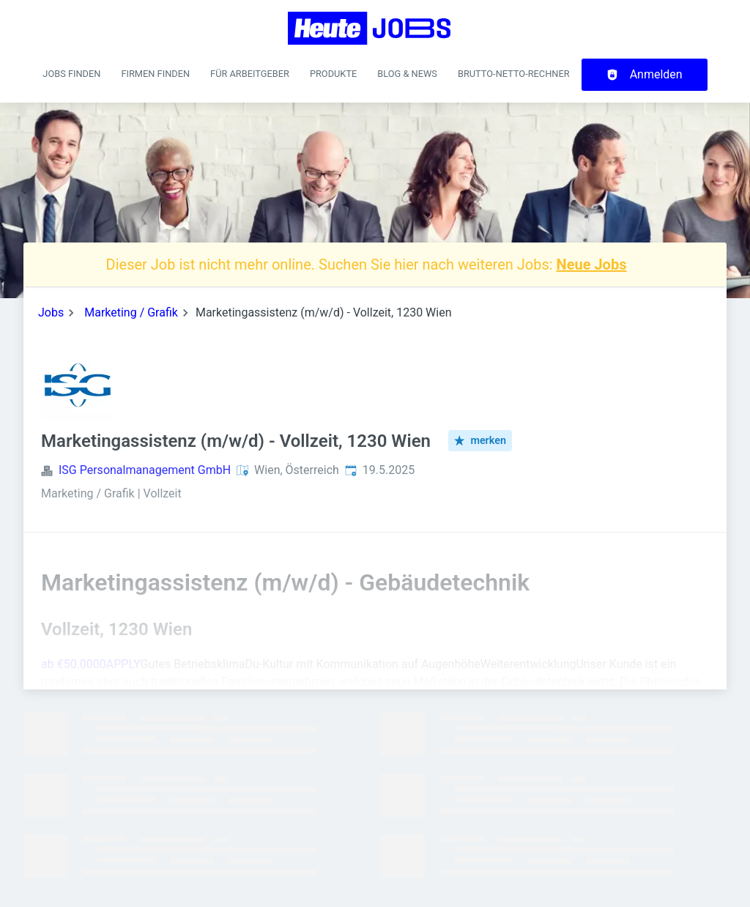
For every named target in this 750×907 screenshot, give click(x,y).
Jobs (51, 312)
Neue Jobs (592, 264)
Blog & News (407, 73)
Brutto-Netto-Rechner (514, 73)
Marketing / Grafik (131, 312)
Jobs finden (71, 73)
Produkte (333, 73)
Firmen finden (155, 73)
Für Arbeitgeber (249, 73)
